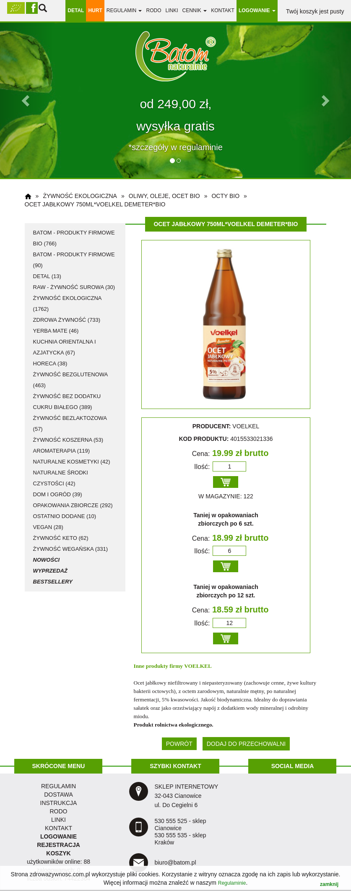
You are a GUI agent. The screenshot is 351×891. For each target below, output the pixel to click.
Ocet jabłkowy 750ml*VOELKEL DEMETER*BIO (95, 204)
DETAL (76, 10)
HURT (95, 10)
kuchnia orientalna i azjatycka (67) (64, 347)
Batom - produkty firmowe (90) (74, 259)
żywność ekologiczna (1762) (67, 303)
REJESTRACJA (58, 845)
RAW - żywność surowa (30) (74, 287)
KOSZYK (58, 853)
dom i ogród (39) (57, 494)
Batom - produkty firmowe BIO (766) (74, 238)
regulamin (58, 786)
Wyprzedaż (50, 571)
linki (171, 10)
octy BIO (225, 196)
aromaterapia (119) (61, 451)
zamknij (329, 884)
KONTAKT (58, 828)
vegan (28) (48, 527)
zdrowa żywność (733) (67, 320)
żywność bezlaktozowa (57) (70, 423)
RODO (153, 10)
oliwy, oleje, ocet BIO (164, 196)
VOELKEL (198, 666)
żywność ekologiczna (80, 196)
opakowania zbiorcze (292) (73, 505)
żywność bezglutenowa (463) (70, 379)
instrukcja (58, 803)
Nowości (46, 560)
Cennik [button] (194, 10)
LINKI (58, 819)
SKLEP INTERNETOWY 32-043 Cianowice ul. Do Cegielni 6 (186, 795)
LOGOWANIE (58, 836)
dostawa (58, 794)
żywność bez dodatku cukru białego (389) (67, 401)
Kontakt (222, 10)
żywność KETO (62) (60, 538)
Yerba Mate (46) (56, 331)
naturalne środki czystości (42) (60, 478)
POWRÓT (179, 743)
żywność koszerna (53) (68, 440)
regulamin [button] (124, 10)
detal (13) (47, 276)
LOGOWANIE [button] (257, 10)
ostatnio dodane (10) (64, 516)
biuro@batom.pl (175, 862)
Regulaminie (232, 883)
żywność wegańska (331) (70, 549)
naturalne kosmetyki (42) (71, 462)
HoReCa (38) (50, 363)
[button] (26, 100)
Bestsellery (53, 581)
